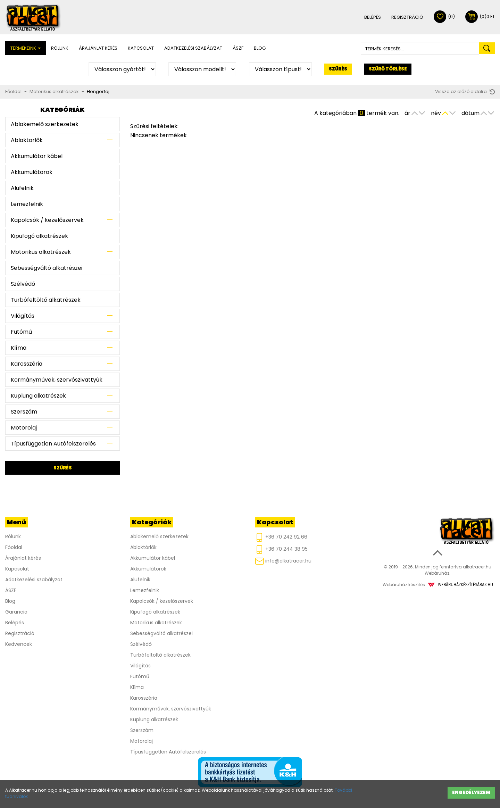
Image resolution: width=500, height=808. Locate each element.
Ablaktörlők (27, 140)
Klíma (18, 348)
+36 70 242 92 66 (281, 537)
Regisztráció (407, 17)
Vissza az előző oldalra (465, 91)
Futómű (21, 332)
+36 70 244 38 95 (281, 549)
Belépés (372, 17)
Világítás (22, 316)
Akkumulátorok (31, 172)
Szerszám (24, 412)
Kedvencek (18, 644)
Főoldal (13, 91)
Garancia (16, 611)
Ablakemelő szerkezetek (44, 124)
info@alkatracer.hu (283, 561)
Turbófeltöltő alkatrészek (46, 300)
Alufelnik (22, 188)
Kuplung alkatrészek (38, 396)
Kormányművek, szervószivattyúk (56, 380)
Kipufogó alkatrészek (39, 236)
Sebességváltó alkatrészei (46, 268)
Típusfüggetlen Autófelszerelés (53, 444)
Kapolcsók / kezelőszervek (47, 220)
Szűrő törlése (388, 69)
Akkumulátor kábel (36, 156)
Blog (260, 48)
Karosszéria (26, 364)
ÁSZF (238, 48)
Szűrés (338, 69)
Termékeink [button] (25, 48)
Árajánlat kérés (98, 48)
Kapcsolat (141, 48)
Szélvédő (23, 284)
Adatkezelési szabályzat (193, 48)
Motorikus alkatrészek (54, 91)
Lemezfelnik (27, 204)
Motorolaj (24, 428)
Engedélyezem (471, 792)
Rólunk (59, 48)
